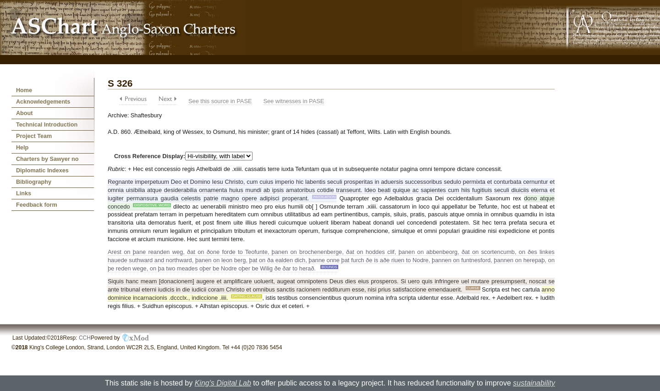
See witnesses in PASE (293, 101)
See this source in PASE (220, 101)
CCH (85, 338)
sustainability (534, 383)
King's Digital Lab (223, 383)
